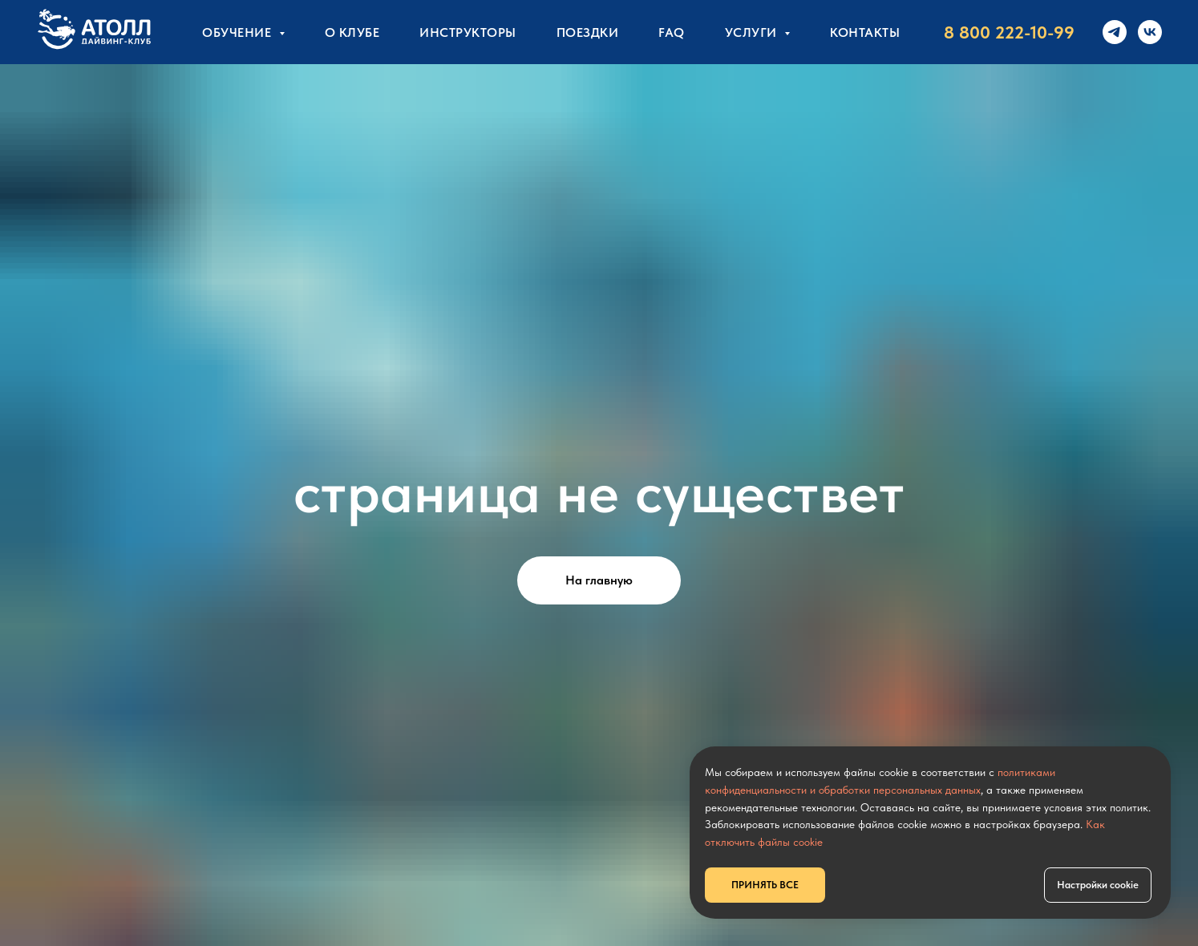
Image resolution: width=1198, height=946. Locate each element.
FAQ (671, 32)
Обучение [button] (238, 32)
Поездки (588, 32)
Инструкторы (467, 32)
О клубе (352, 32)
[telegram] (1115, 32)
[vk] (1150, 32)
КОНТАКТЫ (865, 32)
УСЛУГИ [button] (753, 32)
